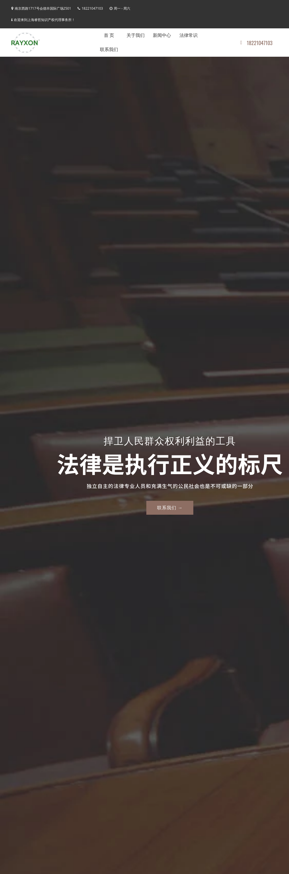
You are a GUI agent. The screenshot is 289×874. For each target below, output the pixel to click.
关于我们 (136, 35)
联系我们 (109, 49)
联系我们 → (170, 507)
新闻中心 (162, 35)
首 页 (109, 35)
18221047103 (256, 43)
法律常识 (188, 35)
